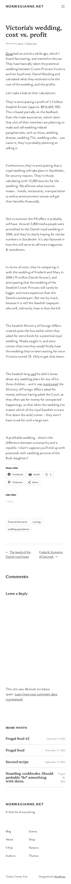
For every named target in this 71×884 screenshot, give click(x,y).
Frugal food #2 (18, 738)
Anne (20, 43)
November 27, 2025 (55, 750)
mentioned (50, 384)
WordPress (59, 876)
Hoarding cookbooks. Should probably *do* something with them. (29, 777)
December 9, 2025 (56, 738)
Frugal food (15, 750)
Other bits (31, 43)
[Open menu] (63, 6)
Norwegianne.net (25, 6)
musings (37, 521)
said (33, 373)
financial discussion (17, 521)
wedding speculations (19, 529)
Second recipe (17, 762)
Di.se (9, 53)
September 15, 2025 (55, 762)
